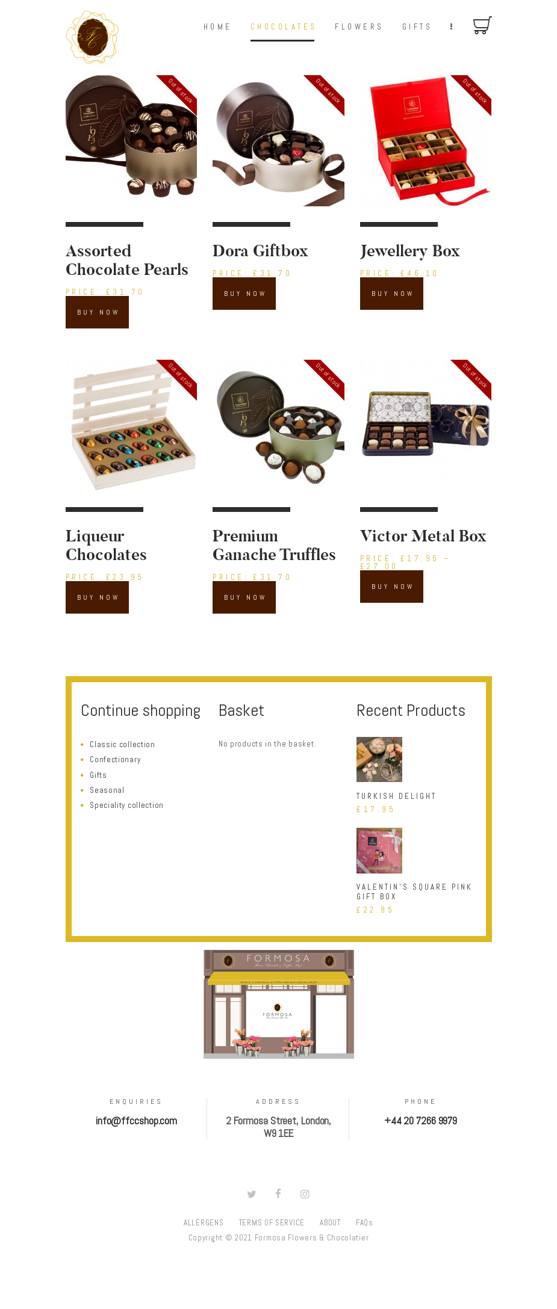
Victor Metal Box (423, 536)
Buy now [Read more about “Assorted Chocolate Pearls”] (98, 312)
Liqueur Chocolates (106, 545)
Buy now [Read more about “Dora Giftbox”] (245, 293)
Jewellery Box (410, 251)
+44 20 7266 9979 (420, 1121)
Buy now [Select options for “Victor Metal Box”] (393, 586)
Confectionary (115, 759)
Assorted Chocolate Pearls (127, 260)
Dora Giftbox (260, 251)
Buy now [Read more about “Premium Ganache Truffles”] (245, 597)
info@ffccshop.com (136, 1121)
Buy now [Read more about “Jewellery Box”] (393, 293)
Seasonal (107, 790)
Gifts (98, 775)
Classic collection (122, 744)
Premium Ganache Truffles (274, 545)
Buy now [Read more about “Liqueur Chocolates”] (98, 597)
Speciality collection (127, 805)
